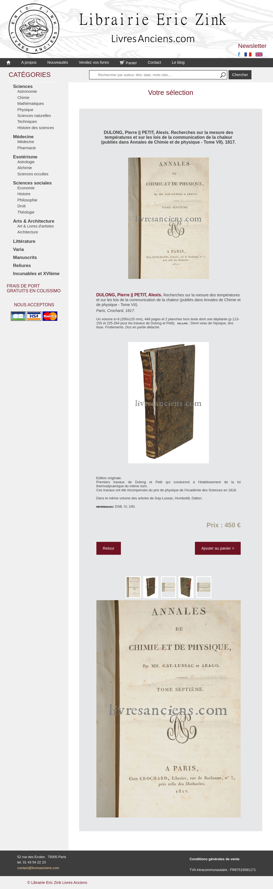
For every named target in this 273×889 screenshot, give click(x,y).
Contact (154, 62)
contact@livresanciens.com (38, 868)
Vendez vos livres (94, 62)
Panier (128, 63)
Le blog (178, 62)
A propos (29, 62)
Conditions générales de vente (215, 859)
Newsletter (252, 45)
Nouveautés (57, 62)
